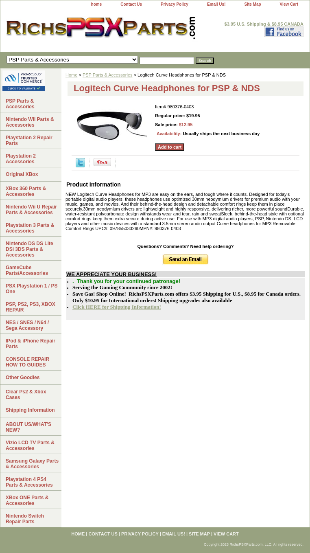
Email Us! (216, 4)
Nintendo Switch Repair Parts (25, 518)
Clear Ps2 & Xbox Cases (26, 394)
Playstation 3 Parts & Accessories (30, 228)
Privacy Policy (174, 4)
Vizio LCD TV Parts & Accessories (30, 445)
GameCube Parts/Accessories (27, 270)
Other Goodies (22, 377)
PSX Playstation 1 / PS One (31, 288)
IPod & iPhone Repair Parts (30, 343)
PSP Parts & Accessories (108, 74)
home (96, 4)
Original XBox (22, 174)
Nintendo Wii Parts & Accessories (30, 122)
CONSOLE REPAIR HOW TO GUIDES (27, 362)
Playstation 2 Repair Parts (29, 140)
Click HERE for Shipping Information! (116, 307)
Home (71, 74)
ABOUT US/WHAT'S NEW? (28, 427)
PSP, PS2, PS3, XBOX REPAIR (30, 307)
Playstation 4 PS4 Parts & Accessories (29, 482)
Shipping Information (30, 410)
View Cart (289, 4)
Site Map (252, 4)
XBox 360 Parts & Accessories (26, 191)
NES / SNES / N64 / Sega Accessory (27, 325)
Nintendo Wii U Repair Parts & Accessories (31, 209)
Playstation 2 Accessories (21, 159)
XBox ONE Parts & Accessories (27, 500)
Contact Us (131, 4)
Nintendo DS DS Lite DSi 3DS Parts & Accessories (29, 249)
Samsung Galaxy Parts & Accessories (32, 464)
